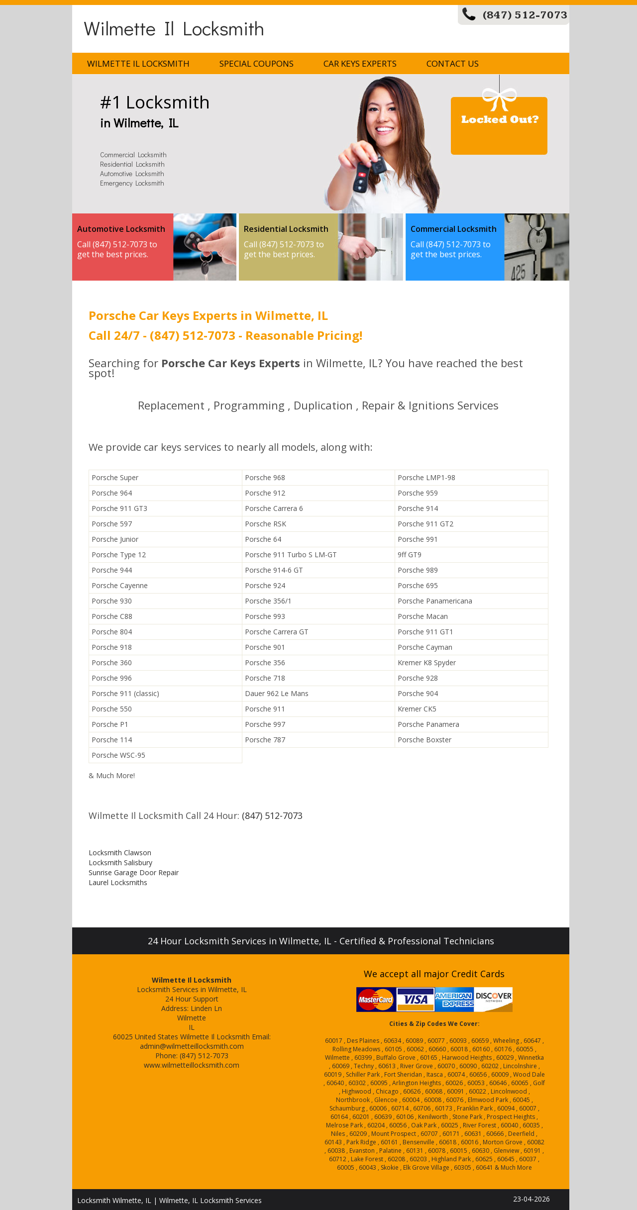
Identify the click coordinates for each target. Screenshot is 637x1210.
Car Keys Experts (360, 63)
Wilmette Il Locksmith (174, 27)
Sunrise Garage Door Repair (134, 872)
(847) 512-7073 (525, 15)
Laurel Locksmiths (118, 882)
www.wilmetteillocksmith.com (191, 1065)
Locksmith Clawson (120, 852)
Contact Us (452, 63)
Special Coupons (256, 63)
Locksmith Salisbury (120, 862)
